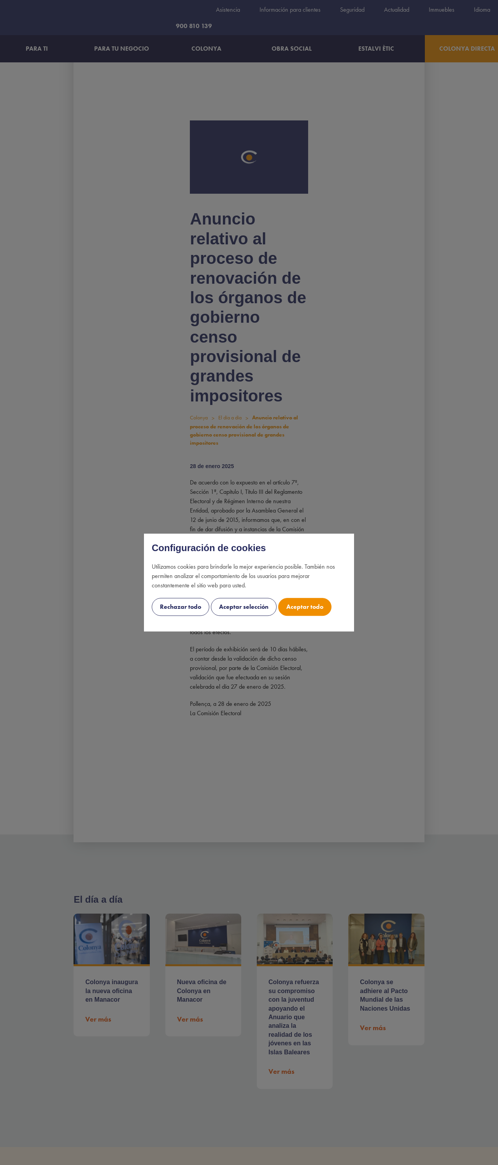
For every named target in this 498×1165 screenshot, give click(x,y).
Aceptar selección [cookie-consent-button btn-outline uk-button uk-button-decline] (243, 607)
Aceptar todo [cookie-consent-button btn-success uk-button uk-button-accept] (304, 607)
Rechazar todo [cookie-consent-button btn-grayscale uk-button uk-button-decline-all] (180, 607)
